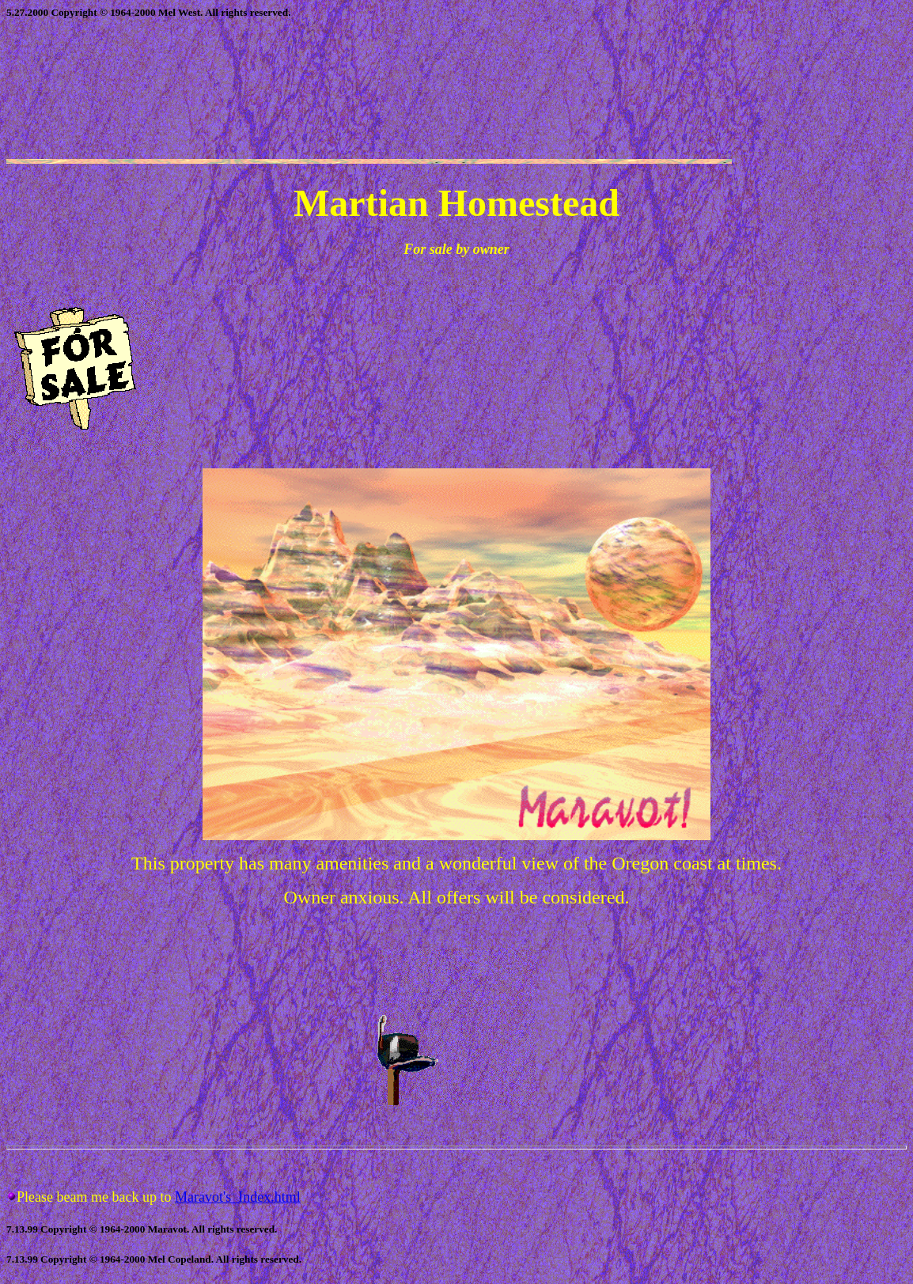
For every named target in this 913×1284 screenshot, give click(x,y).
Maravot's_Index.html (238, 1197)
